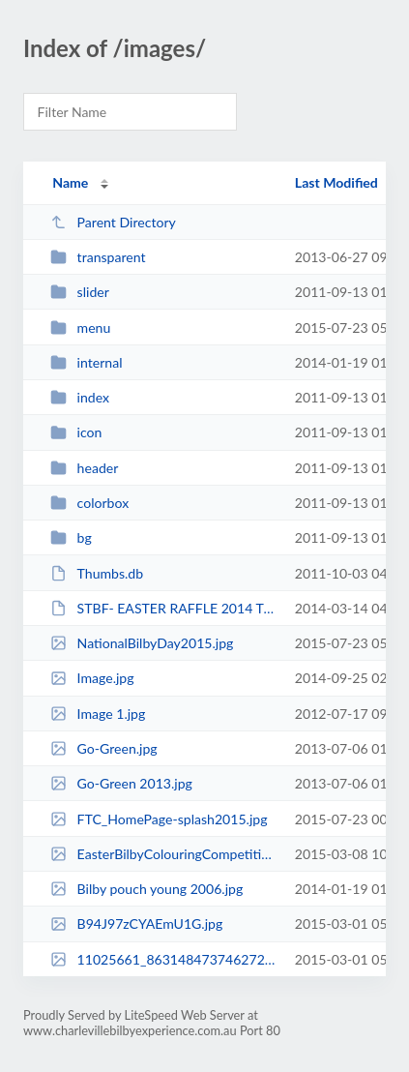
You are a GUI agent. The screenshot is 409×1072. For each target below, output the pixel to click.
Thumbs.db (96, 573)
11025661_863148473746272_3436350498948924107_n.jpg (163, 959)
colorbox (89, 502)
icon (76, 432)
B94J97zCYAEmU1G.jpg (136, 923)
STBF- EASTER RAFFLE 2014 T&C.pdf (163, 608)
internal (86, 362)
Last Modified (336, 182)
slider (79, 291)
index (79, 397)
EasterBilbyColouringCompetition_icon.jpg (163, 854)
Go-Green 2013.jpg (121, 783)
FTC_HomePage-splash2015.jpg (158, 819)
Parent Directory (113, 222)
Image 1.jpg (97, 713)
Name (70, 182)
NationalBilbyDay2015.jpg (141, 643)
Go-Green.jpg (104, 748)
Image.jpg (91, 678)
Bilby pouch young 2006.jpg (146, 888)
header (84, 468)
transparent (97, 257)
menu (80, 327)
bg (71, 537)
